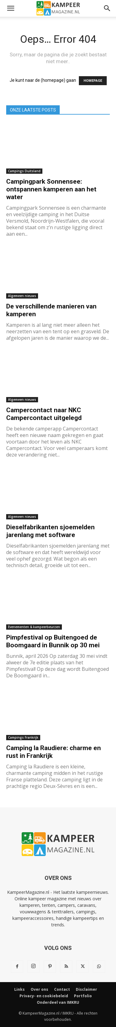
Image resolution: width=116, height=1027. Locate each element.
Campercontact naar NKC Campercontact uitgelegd (44, 414)
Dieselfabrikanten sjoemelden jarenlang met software (50, 531)
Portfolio (83, 996)
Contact (62, 989)
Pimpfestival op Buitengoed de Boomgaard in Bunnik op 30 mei (53, 641)
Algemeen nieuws (22, 296)
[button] (10, 8)
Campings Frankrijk (23, 737)
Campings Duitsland (24, 171)
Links (19, 989)
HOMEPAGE (93, 81)
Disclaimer (86, 989)
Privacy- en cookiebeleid (43, 996)
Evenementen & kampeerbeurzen (34, 627)
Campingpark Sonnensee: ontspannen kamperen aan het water (51, 189)
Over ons (39, 989)
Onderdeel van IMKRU (58, 1002)
